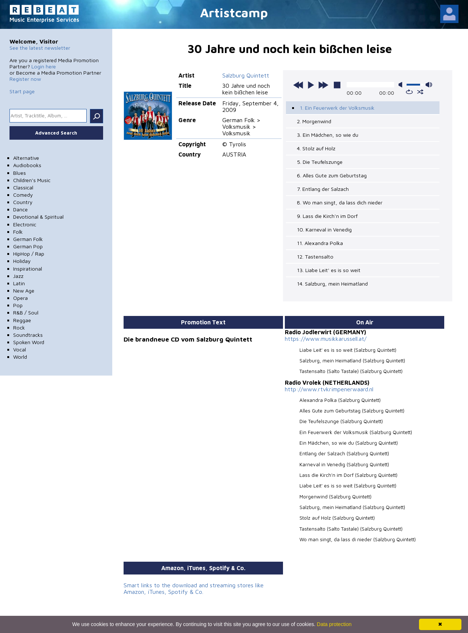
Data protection (334, 624)
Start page (22, 91)
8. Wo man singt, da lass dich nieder (339, 202)
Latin (19, 283)
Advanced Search (56, 133)
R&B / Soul (25, 312)
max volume (429, 84)
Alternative (26, 158)
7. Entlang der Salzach (323, 189)
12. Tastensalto (315, 256)
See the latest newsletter (40, 48)
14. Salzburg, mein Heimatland (332, 283)
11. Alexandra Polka (320, 243)
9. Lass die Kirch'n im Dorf (327, 216)
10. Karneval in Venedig (324, 229)
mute (402, 84)
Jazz (18, 276)
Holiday (22, 261)
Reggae (22, 320)
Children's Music (31, 180)
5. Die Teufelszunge (320, 162)
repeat (409, 91)
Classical (23, 187)
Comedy (23, 195)
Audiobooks (27, 165)
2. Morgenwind (314, 121)
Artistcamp (234, 12)
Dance (20, 209)
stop (337, 85)
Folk (18, 232)
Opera (20, 298)
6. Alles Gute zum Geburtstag (332, 175)
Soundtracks (28, 335)
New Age (23, 290)
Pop (18, 305)
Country (23, 202)
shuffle (420, 91)
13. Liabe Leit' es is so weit (329, 270)
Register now (25, 79)
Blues (19, 173)
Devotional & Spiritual (38, 217)
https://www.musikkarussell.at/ (325, 338)
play (310, 85)
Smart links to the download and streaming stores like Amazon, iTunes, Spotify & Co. (194, 588)
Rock (19, 327)
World (20, 357)
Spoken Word (28, 342)
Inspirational (27, 268)
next (323, 85)
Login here (43, 66)
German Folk (28, 239)
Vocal (19, 349)
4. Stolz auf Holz (316, 148)
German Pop (28, 246)
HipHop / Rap (28, 253)
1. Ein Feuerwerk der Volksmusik (337, 108)
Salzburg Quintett (245, 75)
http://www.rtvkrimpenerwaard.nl (329, 389)
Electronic (24, 224)
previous (298, 85)
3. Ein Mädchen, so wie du (327, 135)
